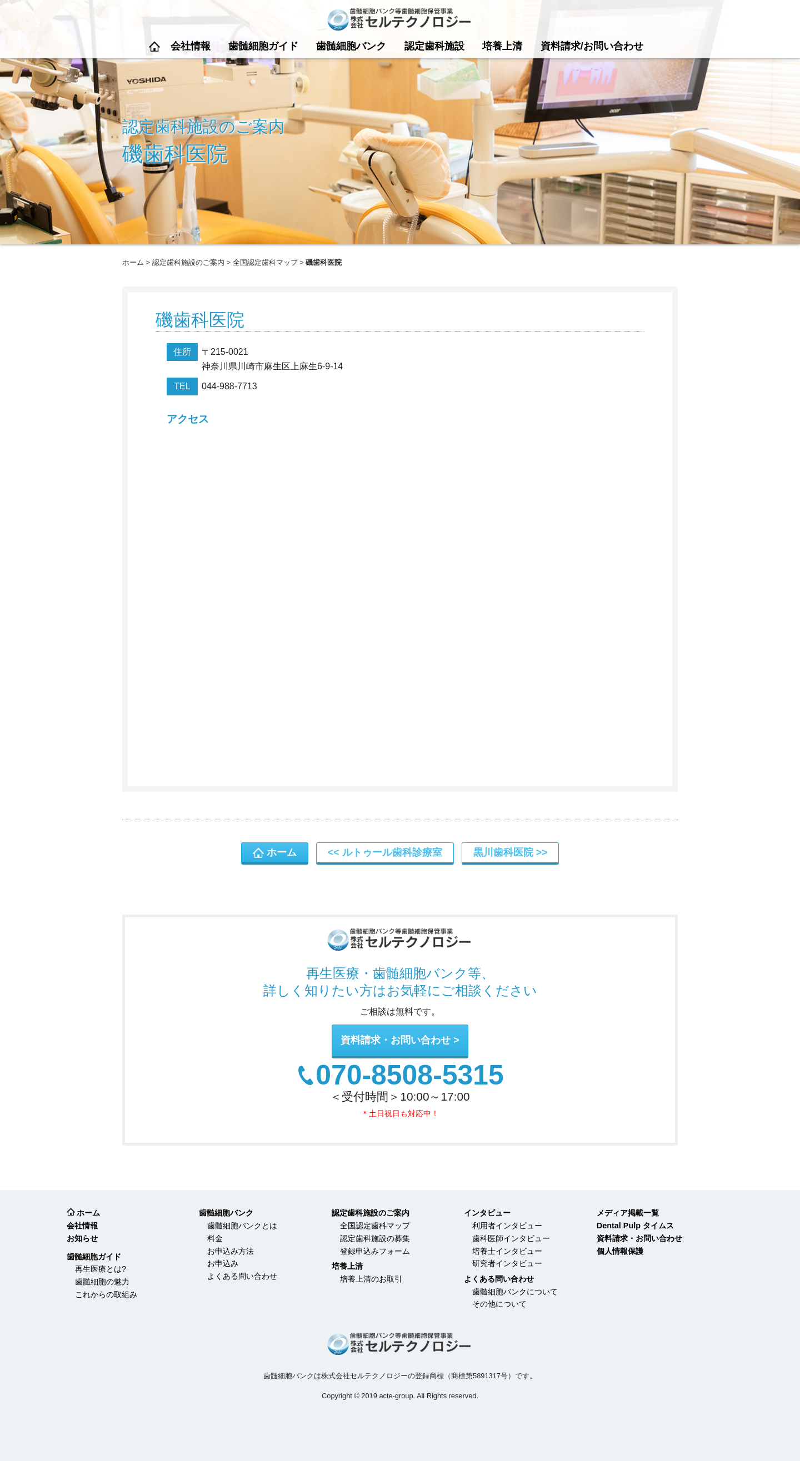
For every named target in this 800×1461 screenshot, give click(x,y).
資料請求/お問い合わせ (592, 46)
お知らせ (82, 1238)
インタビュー (487, 1212)
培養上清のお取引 (371, 1278)
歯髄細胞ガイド (263, 46)
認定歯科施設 (434, 46)
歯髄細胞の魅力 (102, 1281)
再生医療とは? (100, 1268)
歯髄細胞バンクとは (242, 1225)
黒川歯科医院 (503, 852)
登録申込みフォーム (375, 1251)
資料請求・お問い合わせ (396, 1040)
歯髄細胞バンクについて (515, 1291)
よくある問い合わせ (242, 1276)
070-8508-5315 (410, 1075)
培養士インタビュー (507, 1251)
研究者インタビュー (507, 1263)
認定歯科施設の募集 (375, 1238)
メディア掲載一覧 (628, 1212)
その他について (499, 1303)
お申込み (222, 1263)
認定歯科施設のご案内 (188, 262)
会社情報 (191, 46)
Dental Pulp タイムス (635, 1225)
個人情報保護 (620, 1251)
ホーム (154, 46)
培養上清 (502, 46)
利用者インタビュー (507, 1225)
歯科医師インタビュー (511, 1238)
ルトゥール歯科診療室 (392, 852)
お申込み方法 (230, 1251)
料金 (215, 1238)
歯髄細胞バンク (351, 46)
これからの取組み (106, 1294)
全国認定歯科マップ (265, 262)
